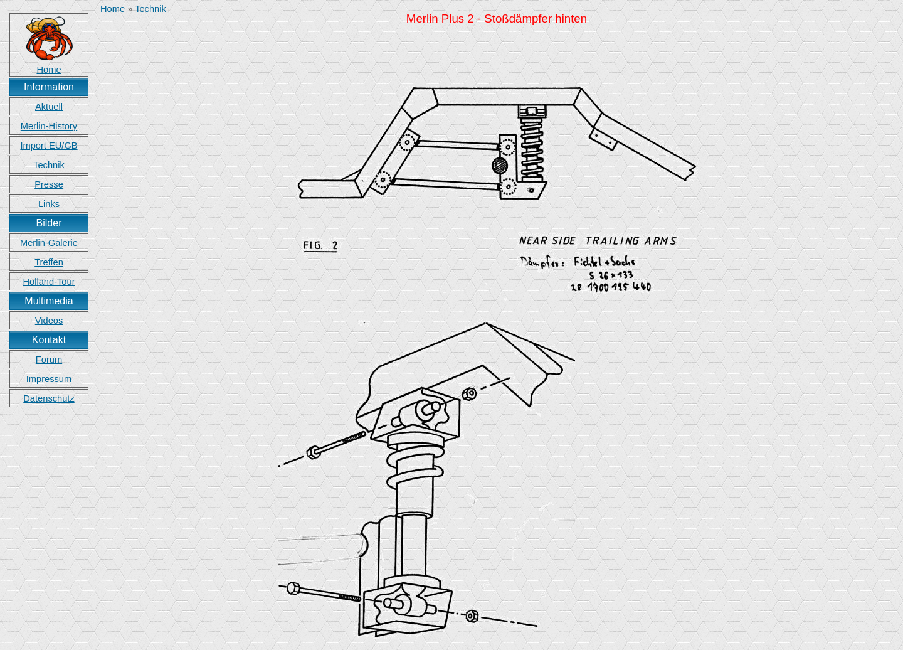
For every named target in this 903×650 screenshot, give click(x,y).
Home (112, 9)
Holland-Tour (49, 282)
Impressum (48, 379)
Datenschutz (48, 398)
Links (49, 204)
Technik (49, 165)
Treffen (48, 262)
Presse (48, 184)
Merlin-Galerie (49, 243)
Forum (49, 359)
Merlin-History (49, 126)
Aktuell (49, 107)
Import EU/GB (48, 146)
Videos (49, 321)
